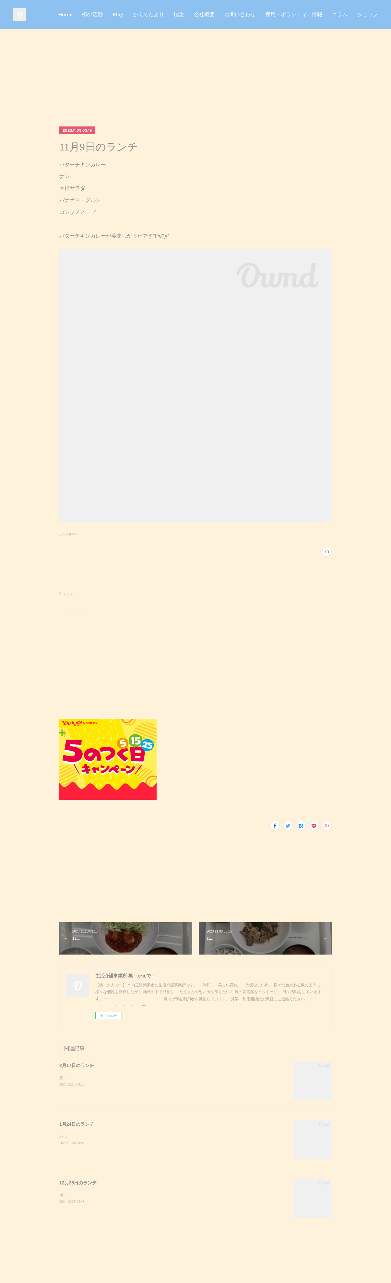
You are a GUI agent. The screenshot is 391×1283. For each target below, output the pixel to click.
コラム (340, 14)
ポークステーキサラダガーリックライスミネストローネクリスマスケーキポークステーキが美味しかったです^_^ (157, 1195)
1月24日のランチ (76, 1124)
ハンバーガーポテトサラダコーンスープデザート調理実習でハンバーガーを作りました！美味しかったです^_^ (155, 1136)
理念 (179, 14)
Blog (118, 14)
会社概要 (204, 14)
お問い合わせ (239, 14)
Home (65, 14)
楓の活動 (92, 14)
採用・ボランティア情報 (293, 14)
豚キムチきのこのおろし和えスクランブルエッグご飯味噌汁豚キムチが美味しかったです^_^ (140, 1077)
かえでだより (148, 14)
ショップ (367, 14)
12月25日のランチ (78, 1182)
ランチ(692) (68, 534)
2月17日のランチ (76, 1065)
